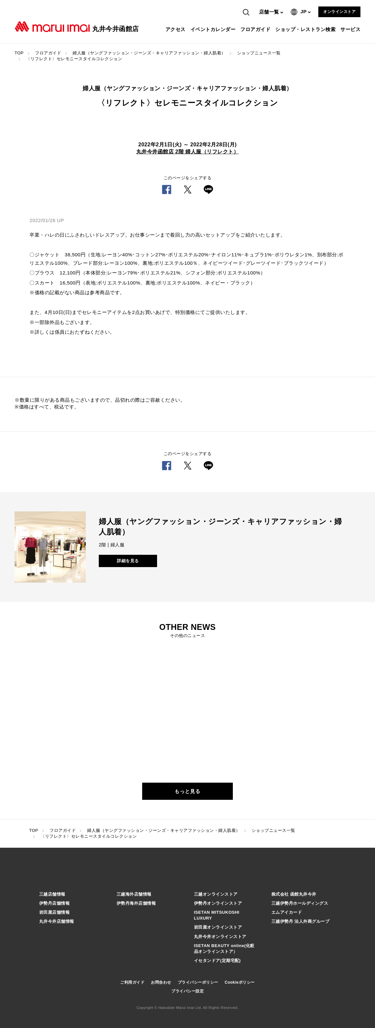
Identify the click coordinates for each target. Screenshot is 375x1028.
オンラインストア (339, 11)
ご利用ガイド (132, 982)
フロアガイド (256, 29)
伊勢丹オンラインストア (218, 903)
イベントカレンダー (214, 29)
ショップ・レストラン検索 (306, 29)
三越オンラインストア (216, 894)
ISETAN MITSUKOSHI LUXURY (216, 915)
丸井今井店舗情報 (56, 921)
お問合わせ (161, 982)
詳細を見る (128, 560)
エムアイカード (286, 912)
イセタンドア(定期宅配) (217, 960)
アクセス (176, 29)
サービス (351, 29)
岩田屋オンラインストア (218, 927)
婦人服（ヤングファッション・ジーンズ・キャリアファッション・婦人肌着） (149, 52)
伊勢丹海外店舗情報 (136, 903)
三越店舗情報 (52, 894)
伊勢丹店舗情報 (54, 903)
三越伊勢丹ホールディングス (299, 903)
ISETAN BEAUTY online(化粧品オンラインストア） (224, 948)
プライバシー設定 (187, 991)
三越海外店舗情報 (134, 894)
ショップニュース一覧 (259, 52)
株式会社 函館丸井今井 (293, 894)
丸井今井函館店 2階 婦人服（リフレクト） (187, 151)
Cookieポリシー (240, 982)
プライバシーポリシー (198, 982)
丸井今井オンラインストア (220, 936)
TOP (19, 52)
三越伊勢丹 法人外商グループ (300, 921)
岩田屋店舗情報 (54, 912)
